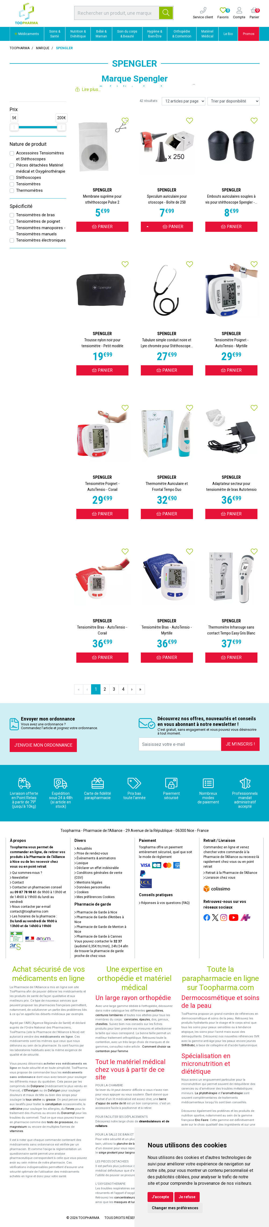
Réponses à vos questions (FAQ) (164, 903)
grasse (50, 1099)
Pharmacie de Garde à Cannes (98, 936)
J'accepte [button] (160, 1197)
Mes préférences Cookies (94, 897)
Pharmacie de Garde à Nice (95, 912)
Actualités (83, 848)
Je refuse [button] (187, 1197)
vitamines (16, 1131)
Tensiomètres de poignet (38, 221)
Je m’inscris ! (240, 744)
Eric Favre (201, 1120)
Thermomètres (29, 190)
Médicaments (27, 34)
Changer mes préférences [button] (175, 1208)
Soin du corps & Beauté (127, 34)
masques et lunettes (128, 1202)
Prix (14, 109)
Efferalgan (31, 1090)
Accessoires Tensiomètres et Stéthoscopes (40, 156)
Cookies (81, 892)
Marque (42, 48)
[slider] (14, 127)
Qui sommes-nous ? (26, 873)
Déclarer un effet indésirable (96, 868)
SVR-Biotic (188, 1045)
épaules (144, 1019)
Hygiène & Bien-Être (154, 34)
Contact (17, 882)
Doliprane (37, 1086)
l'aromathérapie (232, 1093)
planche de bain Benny (132, 1144)
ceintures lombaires (109, 1015)
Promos (248, 34)
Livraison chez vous (219, 878)
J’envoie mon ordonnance (43, 745)
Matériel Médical (207, 34)
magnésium (18, 1127)
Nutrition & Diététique (78, 34)
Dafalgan (54, 1090)
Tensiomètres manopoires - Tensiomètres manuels (41, 230)
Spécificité (21, 206)
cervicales (131, 1019)
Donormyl (68, 1113)
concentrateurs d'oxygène (132, 1197)
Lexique (81, 863)
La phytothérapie (206, 1093)
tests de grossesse (60, 1122)
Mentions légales (88, 882)
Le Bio (228, 34)
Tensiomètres (28, 184)
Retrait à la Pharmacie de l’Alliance (230, 873)
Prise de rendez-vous (91, 853)
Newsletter (19, 878)
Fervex (70, 1109)
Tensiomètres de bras (35, 214)
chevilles (101, 1024)
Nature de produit (28, 144)
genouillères (154, 1010)
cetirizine (16, 1109)
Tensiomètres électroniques (41, 240)
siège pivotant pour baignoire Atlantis (124, 1152)
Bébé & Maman (101, 34)
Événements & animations (95, 858)
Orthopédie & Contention (181, 34)
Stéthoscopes (28, 177)
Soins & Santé (54, 34)
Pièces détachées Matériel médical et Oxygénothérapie (40, 168)
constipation (53, 1104)
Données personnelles (92, 887)
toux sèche (33, 1099)
